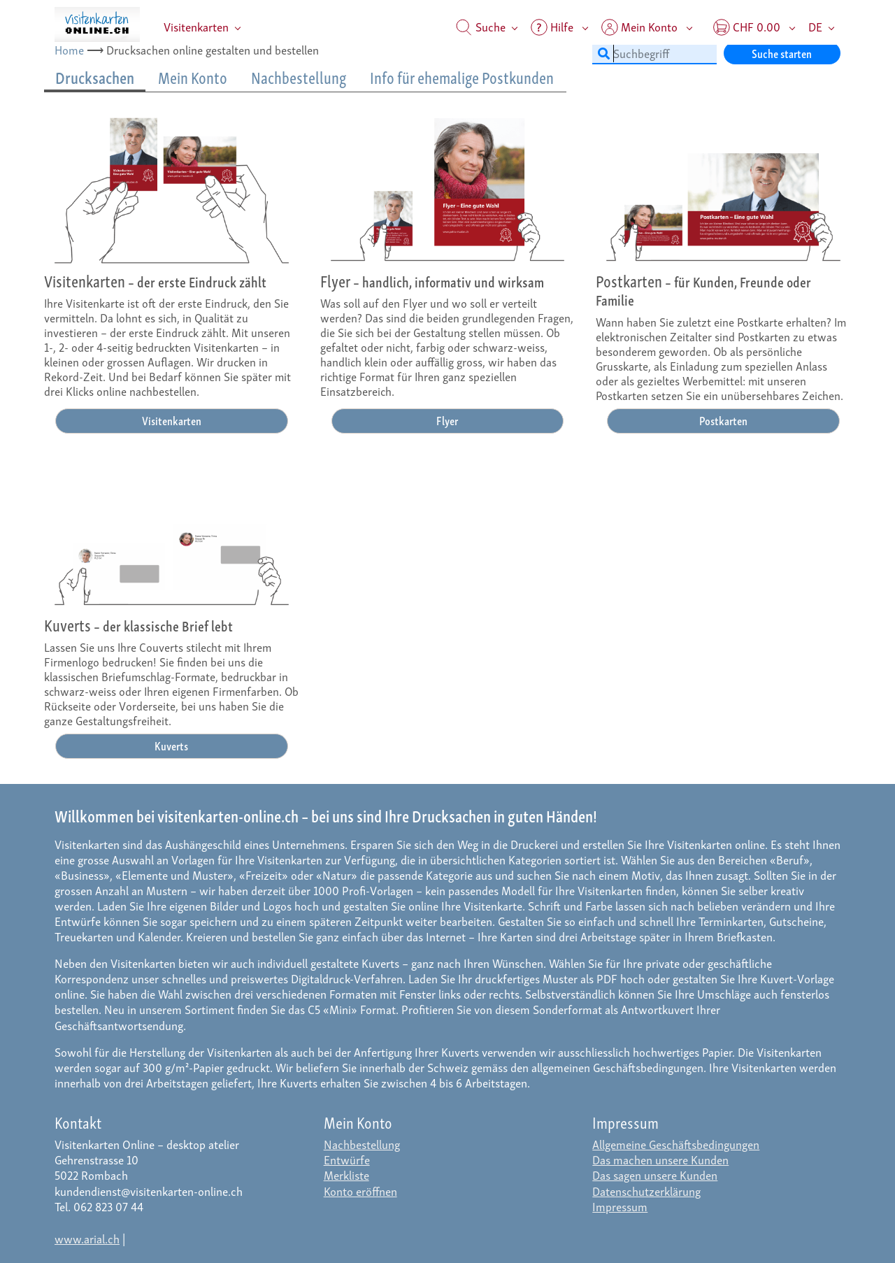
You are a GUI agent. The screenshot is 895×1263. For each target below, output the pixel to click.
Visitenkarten (196, 26)
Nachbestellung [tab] (298, 77)
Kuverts (171, 745)
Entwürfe (347, 1159)
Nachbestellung (362, 1143)
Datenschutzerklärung (646, 1190)
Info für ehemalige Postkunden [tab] (462, 77)
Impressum (619, 1206)
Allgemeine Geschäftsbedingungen (675, 1143)
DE (815, 26)
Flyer (447, 420)
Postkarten (723, 420)
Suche (481, 26)
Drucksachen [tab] (94, 77)
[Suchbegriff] (654, 53)
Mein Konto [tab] (192, 77)
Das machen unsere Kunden (660, 1159)
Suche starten (782, 52)
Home (69, 49)
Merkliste (346, 1174)
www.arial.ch (87, 1238)
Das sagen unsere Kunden (654, 1174)
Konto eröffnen (360, 1190)
